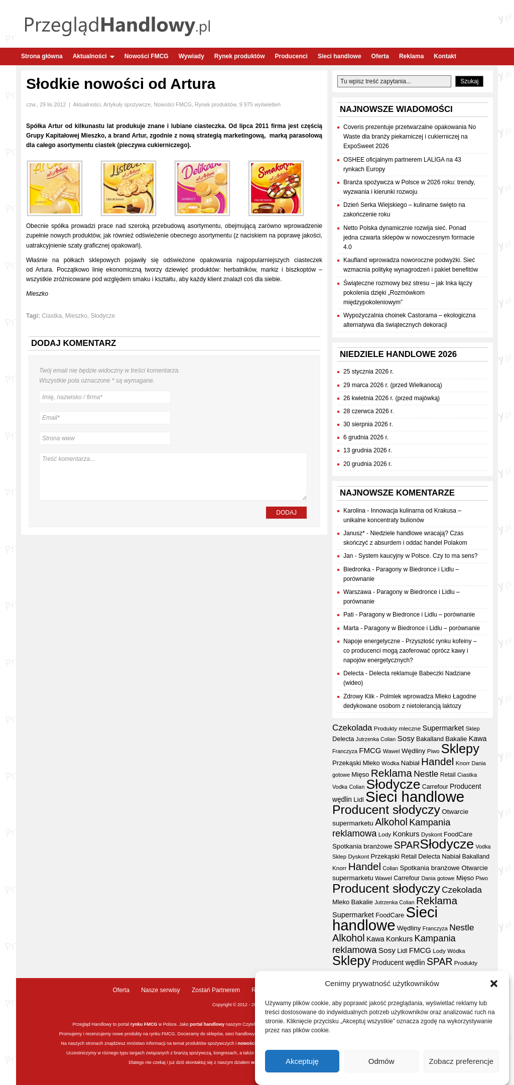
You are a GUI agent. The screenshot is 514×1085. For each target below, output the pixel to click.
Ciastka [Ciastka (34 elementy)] (467, 774)
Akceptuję (302, 1063)
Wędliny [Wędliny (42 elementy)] (414, 751)
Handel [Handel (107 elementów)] (437, 761)
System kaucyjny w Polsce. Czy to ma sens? (417, 555)
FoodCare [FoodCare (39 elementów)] (458, 834)
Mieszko (76, 315)
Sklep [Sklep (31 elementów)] (473, 729)
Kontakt (445, 56)
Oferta (380, 56)
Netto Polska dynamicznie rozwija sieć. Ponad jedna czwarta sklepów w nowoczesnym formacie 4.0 (408, 237)
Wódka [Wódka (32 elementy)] (390, 763)
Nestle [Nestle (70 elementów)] (426, 774)
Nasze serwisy (160, 990)
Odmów (381, 1063)
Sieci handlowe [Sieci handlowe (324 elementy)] (414, 796)
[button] (494, 986)
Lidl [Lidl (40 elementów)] (358, 799)
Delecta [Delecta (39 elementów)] (343, 739)
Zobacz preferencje (461, 1063)
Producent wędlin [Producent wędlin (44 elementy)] (398, 963)
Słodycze (103, 315)
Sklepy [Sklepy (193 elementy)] (460, 749)
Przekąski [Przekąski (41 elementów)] (346, 763)
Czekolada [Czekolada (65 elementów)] (352, 728)
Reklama (411, 56)
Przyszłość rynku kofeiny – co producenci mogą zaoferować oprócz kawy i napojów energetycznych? (409, 651)
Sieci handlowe (339, 56)
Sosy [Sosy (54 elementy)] (406, 738)
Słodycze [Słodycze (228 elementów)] (393, 784)
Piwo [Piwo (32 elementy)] (433, 751)
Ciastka (52, 315)
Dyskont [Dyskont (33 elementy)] (431, 834)
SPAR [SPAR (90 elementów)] (407, 845)
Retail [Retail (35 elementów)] (448, 774)
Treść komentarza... (173, 476)
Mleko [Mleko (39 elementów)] (371, 763)
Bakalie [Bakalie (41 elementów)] (456, 739)
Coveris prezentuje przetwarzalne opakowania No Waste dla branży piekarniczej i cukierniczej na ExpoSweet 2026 (409, 137)
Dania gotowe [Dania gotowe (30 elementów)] (437, 878)
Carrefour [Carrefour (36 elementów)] (435, 786)
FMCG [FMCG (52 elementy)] (370, 750)
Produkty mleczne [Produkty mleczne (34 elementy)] (397, 728)
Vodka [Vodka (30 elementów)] (339, 787)
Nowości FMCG (146, 56)
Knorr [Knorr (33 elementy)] (463, 763)
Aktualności (93, 56)
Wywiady (191, 56)
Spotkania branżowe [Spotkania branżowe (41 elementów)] (362, 846)
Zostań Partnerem (216, 990)
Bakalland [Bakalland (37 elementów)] (430, 739)
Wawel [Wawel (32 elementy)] (391, 751)
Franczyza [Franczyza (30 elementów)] (344, 751)
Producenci (291, 56)
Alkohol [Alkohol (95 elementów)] (391, 821)
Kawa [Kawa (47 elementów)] (478, 739)
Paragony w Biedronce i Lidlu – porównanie (417, 614)
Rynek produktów (239, 56)
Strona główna (42, 56)
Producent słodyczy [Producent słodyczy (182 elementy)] (386, 809)
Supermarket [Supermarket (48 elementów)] (443, 728)
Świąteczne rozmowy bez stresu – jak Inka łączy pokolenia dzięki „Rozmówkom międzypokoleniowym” (407, 293)
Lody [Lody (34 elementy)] (384, 834)
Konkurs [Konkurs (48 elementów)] (406, 834)
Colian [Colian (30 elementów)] (356, 787)
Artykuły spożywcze (127, 104)
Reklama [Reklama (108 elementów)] (391, 773)
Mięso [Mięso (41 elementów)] (360, 774)
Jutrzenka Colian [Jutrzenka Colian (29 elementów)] (376, 739)
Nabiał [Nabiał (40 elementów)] (410, 763)
